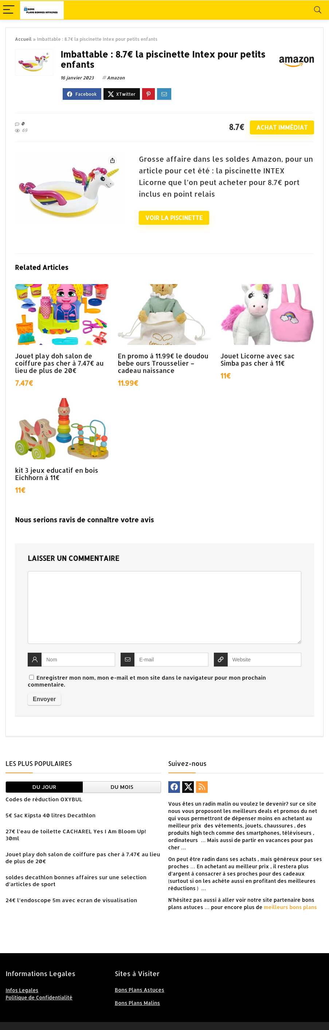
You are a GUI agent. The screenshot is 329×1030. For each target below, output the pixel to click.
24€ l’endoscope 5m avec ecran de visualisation (71, 900)
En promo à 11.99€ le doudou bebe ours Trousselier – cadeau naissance (163, 363)
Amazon (116, 77)
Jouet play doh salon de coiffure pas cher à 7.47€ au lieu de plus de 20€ (59, 363)
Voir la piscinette (174, 217)
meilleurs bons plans (289, 907)
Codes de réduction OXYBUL (43, 799)
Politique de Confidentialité (39, 997)
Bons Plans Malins (137, 1003)
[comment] (164, 607)
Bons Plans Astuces (139, 990)
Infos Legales (21, 990)
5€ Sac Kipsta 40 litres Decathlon (50, 815)
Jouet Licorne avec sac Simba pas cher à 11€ (257, 359)
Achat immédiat (282, 127)
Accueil (23, 39)
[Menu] (8, 10)
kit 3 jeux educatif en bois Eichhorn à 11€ (56, 473)
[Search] (317, 10)
